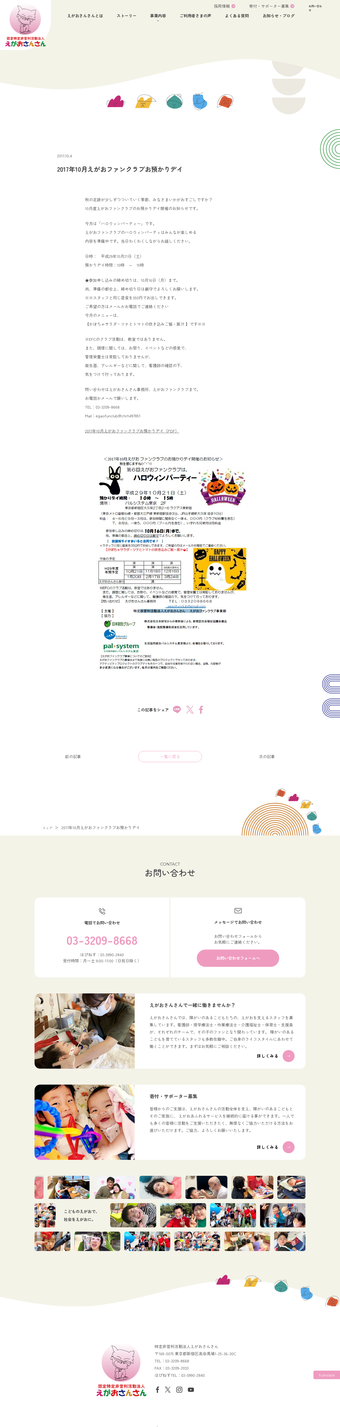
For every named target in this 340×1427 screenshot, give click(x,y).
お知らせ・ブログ (279, 15)
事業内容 (158, 15)
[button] (320, 12)
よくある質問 (237, 15)
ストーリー (127, 15)
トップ (48, 825)
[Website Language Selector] (326, 1375)
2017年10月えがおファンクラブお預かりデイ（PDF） (132, 428)
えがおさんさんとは (85, 15)
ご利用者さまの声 (195, 15)
